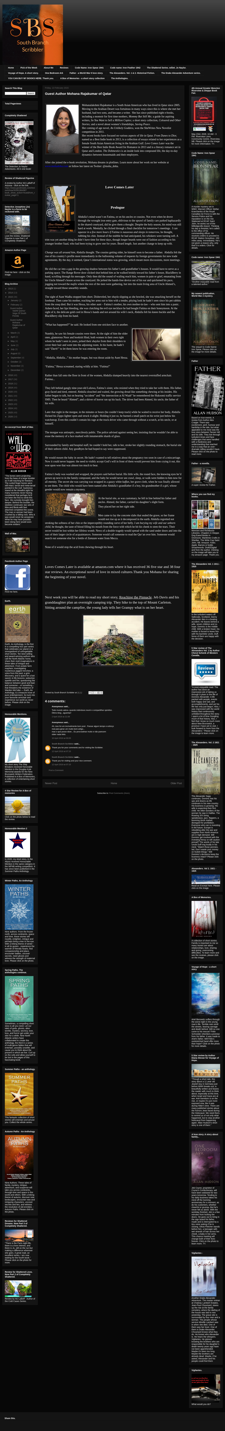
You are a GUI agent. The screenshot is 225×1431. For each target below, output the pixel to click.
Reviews (64, 68)
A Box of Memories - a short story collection (82, 78)
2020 (10, 392)
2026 (10, 416)
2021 (10, 396)
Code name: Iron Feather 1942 (125, 68)
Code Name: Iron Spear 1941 (89, 68)
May (13, 341)
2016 (10, 375)
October (15, 362)
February (15, 304)
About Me (48, 68)
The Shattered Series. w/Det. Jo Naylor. (166, 68)
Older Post (176, 783)
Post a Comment (56, 770)
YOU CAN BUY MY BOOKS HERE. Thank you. (31, 78)
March (14, 333)
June (13, 345)
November (16, 366)
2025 (10, 412)
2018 (10, 383)
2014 (10, 292)
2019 (10, 387)
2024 (10, 408)
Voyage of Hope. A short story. (23, 73)
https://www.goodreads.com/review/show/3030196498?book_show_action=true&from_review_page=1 (20, 191)
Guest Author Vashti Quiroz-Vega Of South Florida (18, 312)
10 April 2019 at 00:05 (61, 738)
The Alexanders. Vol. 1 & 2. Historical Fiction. (132, 73)
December (16, 370)
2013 (10, 288)
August (14, 353)
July (13, 349)
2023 (10, 404)
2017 (10, 379)
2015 (10, 297)
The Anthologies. (119, 78)
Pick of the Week (28, 68)
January (15, 300)
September (16, 357)
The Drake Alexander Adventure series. (181, 73)
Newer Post (51, 783)
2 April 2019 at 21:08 (61, 717)
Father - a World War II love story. (86, 73)
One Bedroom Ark (54, 73)
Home (11, 68)
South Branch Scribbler (63, 744)
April (13, 337)
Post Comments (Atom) (119, 793)
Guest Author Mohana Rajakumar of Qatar (17, 324)
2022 (10, 400)
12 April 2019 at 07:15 (61, 751)
